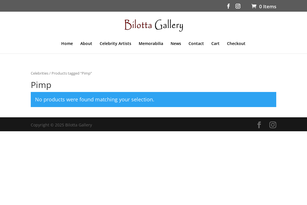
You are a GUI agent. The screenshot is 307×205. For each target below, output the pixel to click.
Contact (196, 44)
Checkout (236, 44)
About (86, 44)
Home (67, 44)
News (176, 44)
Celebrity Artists (115, 44)
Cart (215, 44)
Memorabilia (151, 44)
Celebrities (39, 73)
